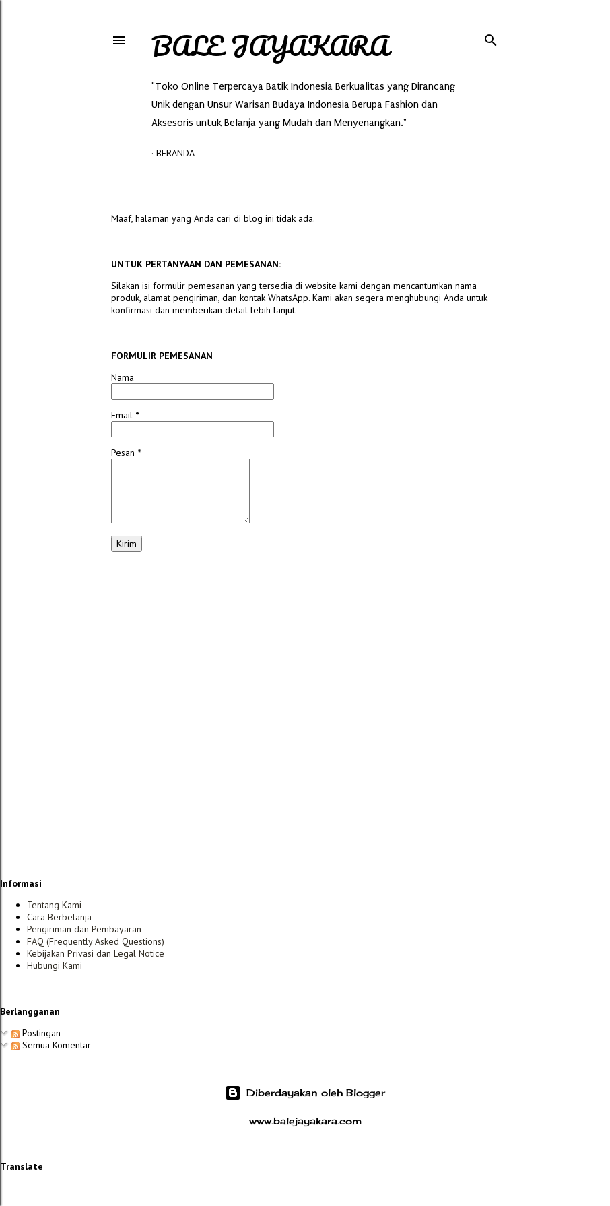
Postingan (36, 1033)
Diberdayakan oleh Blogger (305, 1093)
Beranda (175, 153)
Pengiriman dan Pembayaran (84, 929)
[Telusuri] (491, 37)
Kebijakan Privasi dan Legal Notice (95, 953)
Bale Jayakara (269, 45)
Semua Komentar (51, 1045)
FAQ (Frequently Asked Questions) (95, 941)
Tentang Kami (54, 905)
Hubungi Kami (54, 965)
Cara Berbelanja (59, 917)
